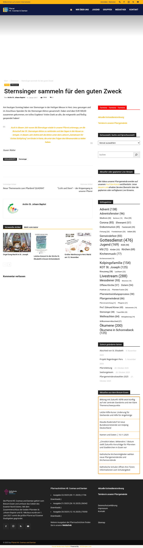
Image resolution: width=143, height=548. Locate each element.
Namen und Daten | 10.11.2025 (114, 434)
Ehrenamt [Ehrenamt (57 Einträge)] (123, 222)
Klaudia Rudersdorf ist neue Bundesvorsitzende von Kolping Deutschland (114, 425)
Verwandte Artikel (13, 227)
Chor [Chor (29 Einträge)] (128, 218)
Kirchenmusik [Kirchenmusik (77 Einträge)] (111, 253)
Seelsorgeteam (106, 372)
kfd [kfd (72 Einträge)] (104, 249)
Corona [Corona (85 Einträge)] (107, 222)
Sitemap (101, 522)
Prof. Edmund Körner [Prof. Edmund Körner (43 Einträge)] (111, 307)
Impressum (103, 508)
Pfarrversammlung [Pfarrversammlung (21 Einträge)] (108, 303)
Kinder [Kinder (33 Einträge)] (115, 249)
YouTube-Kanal (112, 184)
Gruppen (107, 10)
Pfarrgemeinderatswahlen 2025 (114, 376)
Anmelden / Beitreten (108, 2)
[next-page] (9, 264)
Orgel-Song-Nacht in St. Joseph (15, 254)
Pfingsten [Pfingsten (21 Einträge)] (123, 303)
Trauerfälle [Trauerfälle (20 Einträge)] (121, 312)
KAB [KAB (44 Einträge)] (125, 245)
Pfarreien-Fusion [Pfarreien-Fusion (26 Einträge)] (120, 290)
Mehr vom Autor (31, 227)
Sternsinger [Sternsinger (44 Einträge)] (107, 312)
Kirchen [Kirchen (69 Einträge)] (128, 249)
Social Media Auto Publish (61, 546)
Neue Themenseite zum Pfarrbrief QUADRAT (23, 188)
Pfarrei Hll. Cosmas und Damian (23, 543)
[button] (120, 2)
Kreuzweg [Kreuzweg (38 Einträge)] (106, 271)
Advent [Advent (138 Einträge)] (108, 209)
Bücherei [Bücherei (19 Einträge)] (117, 218)
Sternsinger (23, 159)
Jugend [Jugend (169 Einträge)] (109, 244)
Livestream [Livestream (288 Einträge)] (113, 276)
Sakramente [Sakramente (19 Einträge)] (131, 308)
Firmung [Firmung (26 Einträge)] (105, 232)
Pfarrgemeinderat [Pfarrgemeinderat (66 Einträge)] (112, 298)
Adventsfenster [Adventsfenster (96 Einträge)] (112, 213)
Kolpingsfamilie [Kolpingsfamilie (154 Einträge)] (115, 262)
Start (6, 81)
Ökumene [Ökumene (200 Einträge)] (111, 325)
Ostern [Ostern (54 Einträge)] (127, 285)
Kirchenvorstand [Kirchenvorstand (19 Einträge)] (107, 258)
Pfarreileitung (106, 368)
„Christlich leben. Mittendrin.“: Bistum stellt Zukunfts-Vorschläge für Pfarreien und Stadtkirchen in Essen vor (117, 444)
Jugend (96, 10)
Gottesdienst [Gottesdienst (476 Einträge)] (116, 240)
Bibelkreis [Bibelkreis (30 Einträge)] (105, 218)
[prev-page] (5, 264)
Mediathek (120, 10)
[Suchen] (136, 154)
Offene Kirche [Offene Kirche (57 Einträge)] (109, 285)
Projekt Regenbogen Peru (111, 359)
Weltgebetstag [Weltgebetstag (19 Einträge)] (128, 317)
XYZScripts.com (85, 546)
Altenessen (14, 81)
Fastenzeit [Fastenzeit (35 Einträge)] (128, 227)
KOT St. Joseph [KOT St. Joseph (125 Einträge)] (114, 267)
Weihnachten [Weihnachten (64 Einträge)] (109, 316)
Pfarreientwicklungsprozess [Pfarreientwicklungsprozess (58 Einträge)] (117, 294)
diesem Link (103, 187)
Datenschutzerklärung (107, 505)
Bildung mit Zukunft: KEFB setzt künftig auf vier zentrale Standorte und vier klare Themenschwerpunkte (118, 402)
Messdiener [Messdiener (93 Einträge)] (110, 280)
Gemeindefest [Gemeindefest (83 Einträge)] (111, 235)
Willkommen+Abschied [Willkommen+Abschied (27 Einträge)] (111, 321)
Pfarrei (7, 84)
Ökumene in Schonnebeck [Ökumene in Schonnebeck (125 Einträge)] (117, 331)
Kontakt (133, 10)
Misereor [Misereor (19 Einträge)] (126, 281)
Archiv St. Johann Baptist (16, 97)
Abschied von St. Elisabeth (111, 350)
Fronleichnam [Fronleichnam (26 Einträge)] (119, 232)
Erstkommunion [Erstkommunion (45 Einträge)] (110, 227)
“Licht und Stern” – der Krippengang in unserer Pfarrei (75, 189)
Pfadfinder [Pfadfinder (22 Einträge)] (105, 290)
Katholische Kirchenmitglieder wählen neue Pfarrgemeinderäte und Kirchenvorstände (117, 457)
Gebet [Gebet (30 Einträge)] (131, 232)
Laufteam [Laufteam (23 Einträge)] (120, 272)
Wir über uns (82, 10)
